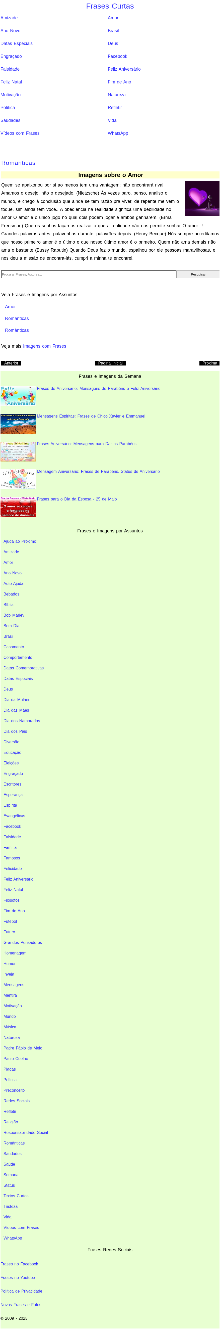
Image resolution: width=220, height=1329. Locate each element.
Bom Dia (11, 626)
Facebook (117, 56)
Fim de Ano (119, 81)
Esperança (13, 795)
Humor (10, 963)
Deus (113, 43)
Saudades (10, 120)
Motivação (11, 94)
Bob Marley (14, 615)
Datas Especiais (17, 43)
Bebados (11, 594)
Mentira (10, 995)
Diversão (11, 742)
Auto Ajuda (13, 583)
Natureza (117, 94)
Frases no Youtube (18, 1277)
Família (10, 847)
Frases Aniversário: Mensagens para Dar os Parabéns (68, 452)
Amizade (9, 17)
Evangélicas (14, 816)
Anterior (11, 363)
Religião (11, 1122)
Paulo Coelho (16, 1059)
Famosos (12, 858)
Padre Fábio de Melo (23, 1048)
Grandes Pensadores (23, 942)
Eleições (11, 763)
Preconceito (14, 1090)
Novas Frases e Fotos (21, 1305)
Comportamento (18, 657)
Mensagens (14, 985)
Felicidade (13, 868)
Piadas (10, 1069)
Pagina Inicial (110, 363)
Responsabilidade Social (26, 1132)
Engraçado (11, 56)
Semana (11, 1175)
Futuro (9, 932)
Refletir (115, 107)
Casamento (14, 647)
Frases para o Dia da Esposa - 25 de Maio (59, 507)
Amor (113, 17)
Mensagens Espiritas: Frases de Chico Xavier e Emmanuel (73, 424)
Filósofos (12, 900)
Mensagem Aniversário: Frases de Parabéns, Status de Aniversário (80, 479)
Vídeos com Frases (20, 133)
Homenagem (15, 953)
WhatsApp (118, 133)
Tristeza (11, 1206)
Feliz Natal (11, 81)
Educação (12, 752)
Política (8, 107)
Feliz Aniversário (124, 69)
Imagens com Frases (44, 346)
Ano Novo (10, 30)
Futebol (10, 921)
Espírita (10, 805)
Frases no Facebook (19, 1264)
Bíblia (9, 605)
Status (9, 1185)
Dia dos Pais (15, 731)
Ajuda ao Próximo (20, 541)
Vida (112, 120)
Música (10, 1027)
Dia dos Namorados (22, 721)
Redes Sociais (17, 1101)
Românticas (18, 162)
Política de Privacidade (21, 1291)
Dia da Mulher (17, 700)
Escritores (12, 784)
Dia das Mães (16, 710)
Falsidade (10, 69)
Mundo (10, 1016)
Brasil (113, 30)
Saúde (9, 1164)
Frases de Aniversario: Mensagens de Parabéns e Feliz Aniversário (81, 396)
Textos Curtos (16, 1196)
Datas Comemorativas (24, 668)
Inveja (9, 974)
